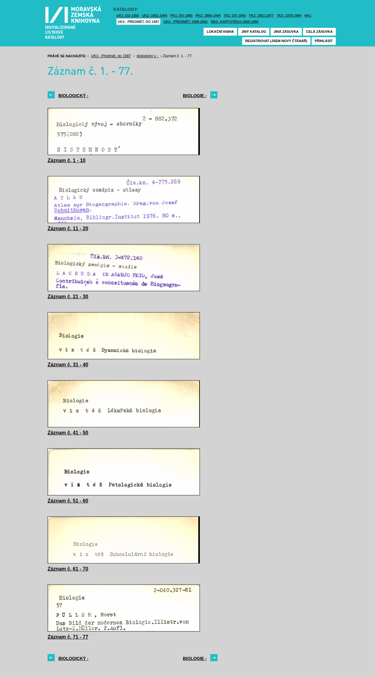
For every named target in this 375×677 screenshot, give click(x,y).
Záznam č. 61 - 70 (68, 568)
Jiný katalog (253, 31)
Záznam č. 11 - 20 (68, 228)
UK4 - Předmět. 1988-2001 (185, 22)
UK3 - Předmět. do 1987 (138, 22)
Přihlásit (324, 41)
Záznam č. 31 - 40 (68, 364)
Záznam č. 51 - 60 (68, 500)
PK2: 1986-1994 (208, 15)
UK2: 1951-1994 (154, 15)
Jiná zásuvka (286, 31)
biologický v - (148, 56)
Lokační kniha (220, 31)
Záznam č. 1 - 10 (67, 160)
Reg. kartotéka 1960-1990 (235, 22)
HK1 (308, 15)
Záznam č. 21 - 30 (68, 296)
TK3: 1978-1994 (289, 15)
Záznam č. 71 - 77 (68, 637)
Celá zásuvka (319, 31)
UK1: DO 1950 (127, 15)
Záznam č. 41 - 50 (68, 432)
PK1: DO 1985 (181, 15)
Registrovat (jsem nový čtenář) (276, 41)
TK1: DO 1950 (235, 15)
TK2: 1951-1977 (261, 15)
